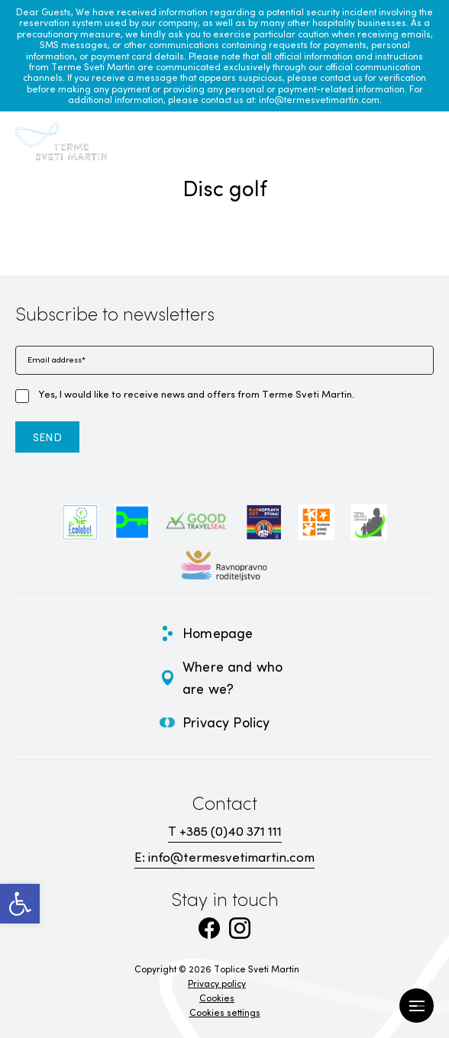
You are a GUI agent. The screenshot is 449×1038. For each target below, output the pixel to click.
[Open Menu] (417, 1006)
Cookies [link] (216, 997)
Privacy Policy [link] (226, 722)
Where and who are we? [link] (233, 677)
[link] (20, 904)
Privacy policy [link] (217, 983)
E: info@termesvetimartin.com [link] (224, 857)
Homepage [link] (218, 633)
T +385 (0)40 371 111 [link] (225, 831)
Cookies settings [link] (224, 1012)
